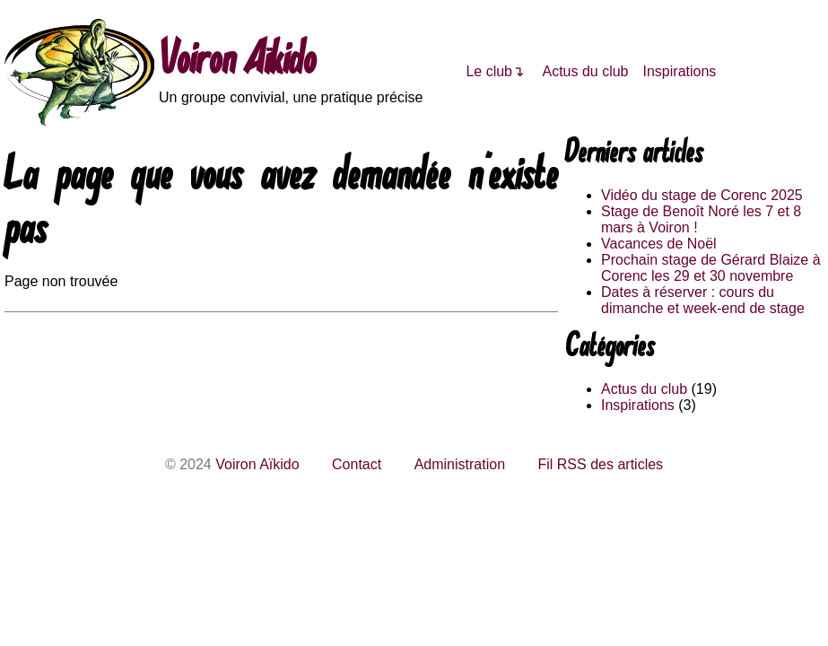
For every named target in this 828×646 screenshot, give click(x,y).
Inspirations (680, 71)
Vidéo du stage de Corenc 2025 (702, 195)
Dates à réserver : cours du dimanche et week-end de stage (703, 300)
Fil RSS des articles (600, 464)
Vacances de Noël (659, 243)
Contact (356, 464)
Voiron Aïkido (237, 63)
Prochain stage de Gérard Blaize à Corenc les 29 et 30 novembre (711, 268)
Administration (459, 464)
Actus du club (585, 71)
